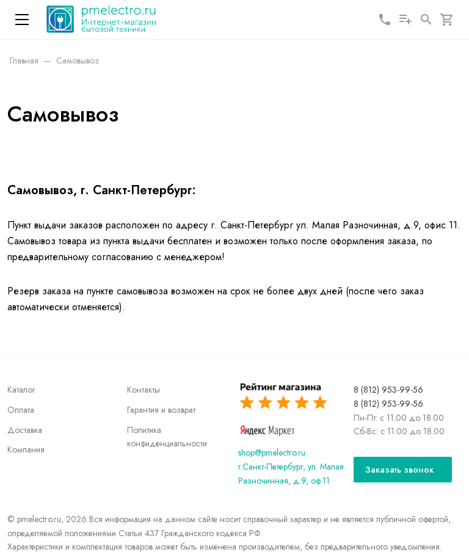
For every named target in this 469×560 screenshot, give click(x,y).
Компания (26, 449)
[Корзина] (447, 19)
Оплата (20, 410)
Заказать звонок (399, 470)
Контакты (143, 390)
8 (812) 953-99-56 (388, 390)
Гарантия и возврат (161, 410)
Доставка (24, 430)
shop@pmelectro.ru (271, 452)
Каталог (21, 390)
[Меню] (22, 19)
